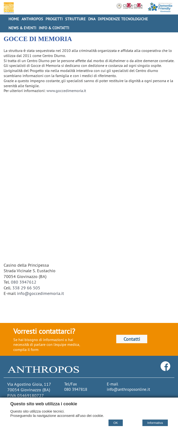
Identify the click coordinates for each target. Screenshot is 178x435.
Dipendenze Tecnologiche (123, 18)
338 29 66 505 (26, 288)
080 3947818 (75, 389)
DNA (91, 18)
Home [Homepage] (13, 18)
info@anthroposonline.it (128, 389)
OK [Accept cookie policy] (115, 423)
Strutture (75, 18)
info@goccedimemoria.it (40, 293)
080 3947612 (23, 282)
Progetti (54, 18)
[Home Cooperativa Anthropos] (8, 7)
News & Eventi (22, 27)
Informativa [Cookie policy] (155, 423)
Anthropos (32, 18)
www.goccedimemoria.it (66, 90)
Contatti (132, 339)
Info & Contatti (54, 27)
